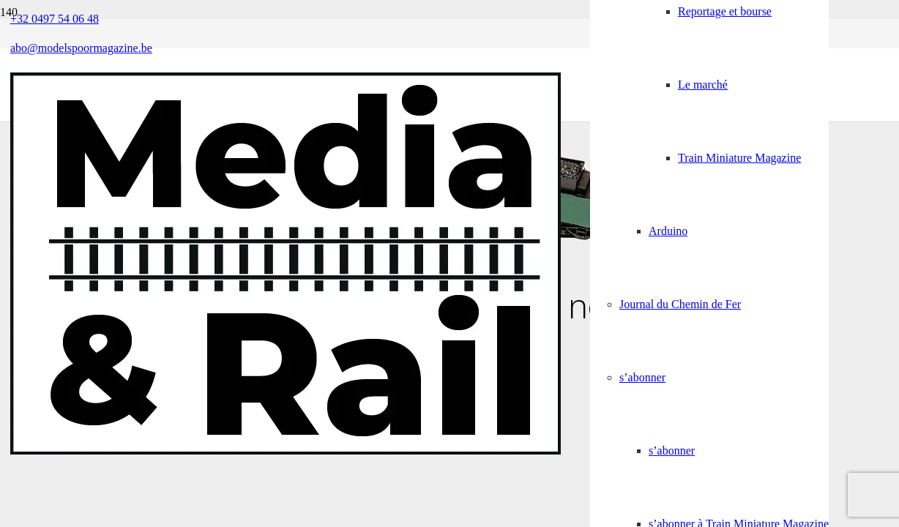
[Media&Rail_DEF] (285, 450)
